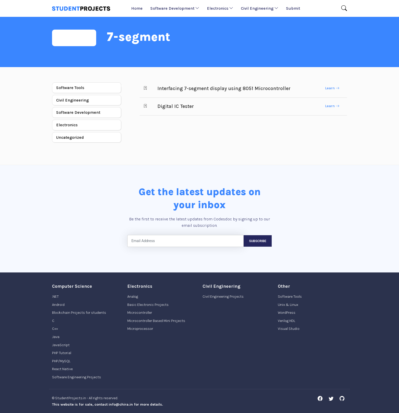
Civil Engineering (259, 8)
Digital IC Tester (175, 106)
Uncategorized (70, 137)
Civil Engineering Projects (223, 296)
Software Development (174, 8)
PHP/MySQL (61, 361)
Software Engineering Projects (76, 377)
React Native (62, 369)
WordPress (286, 312)
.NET (55, 296)
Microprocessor (140, 329)
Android (58, 305)
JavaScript (61, 345)
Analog (132, 296)
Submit (293, 8)
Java (55, 337)
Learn (332, 88)
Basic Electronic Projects (148, 305)
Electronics (220, 8)
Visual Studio (289, 329)
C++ (55, 329)
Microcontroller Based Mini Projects (156, 321)
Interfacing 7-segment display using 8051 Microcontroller (224, 88)
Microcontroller (139, 312)
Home (137, 8)
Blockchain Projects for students (79, 312)
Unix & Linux (288, 305)
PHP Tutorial (61, 353)
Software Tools (70, 87)
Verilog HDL (286, 321)
